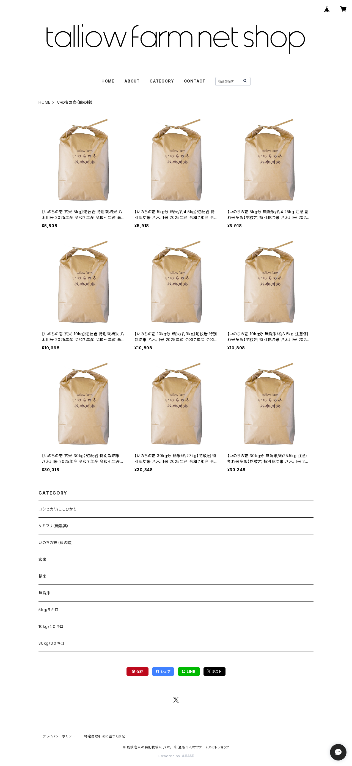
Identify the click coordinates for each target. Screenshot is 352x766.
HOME (107, 81)
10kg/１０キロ (51, 626)
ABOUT (132, 81)
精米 (42, 576)
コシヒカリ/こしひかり (57, 509)
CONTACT (195, 81)
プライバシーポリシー (59, 736)
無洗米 (44, 593)
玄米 (42, 559)
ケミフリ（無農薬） (53, 525)
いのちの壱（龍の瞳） (56, 542)
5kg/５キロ (48, 609)
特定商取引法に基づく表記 (104, 736)
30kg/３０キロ (51, 643)
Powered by (176, 756)
